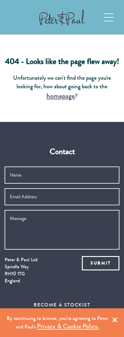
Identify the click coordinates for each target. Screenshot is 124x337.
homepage (60, 96)
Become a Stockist (62, 304)
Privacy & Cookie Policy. (68, 326)
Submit (100, 263)
